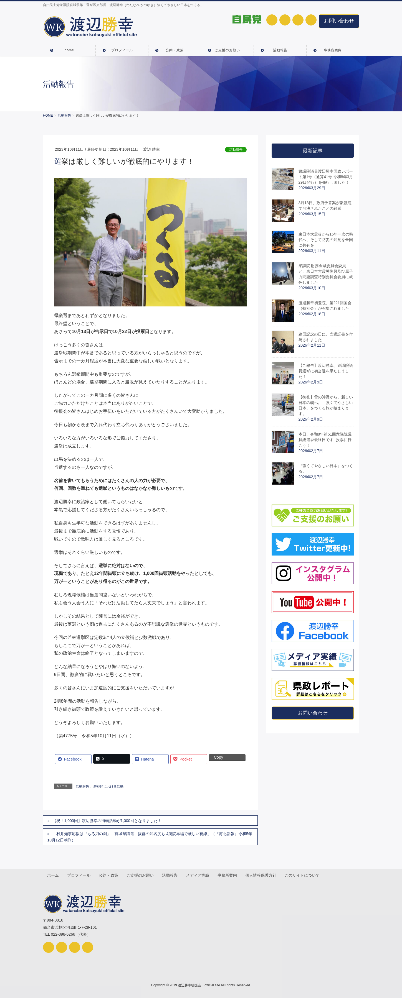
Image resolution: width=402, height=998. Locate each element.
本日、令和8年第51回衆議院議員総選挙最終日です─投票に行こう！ (325, 439)
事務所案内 (229, 875)
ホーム (53, 875)
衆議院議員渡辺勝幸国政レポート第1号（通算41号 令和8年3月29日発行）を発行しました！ (326, 177)
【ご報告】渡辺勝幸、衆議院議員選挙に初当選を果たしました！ (326, 371)
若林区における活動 (108, 787)
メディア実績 (199, 875)
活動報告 (235, 150)
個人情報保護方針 (263, 875)
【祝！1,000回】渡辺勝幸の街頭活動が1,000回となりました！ (106, 820)
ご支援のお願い (141, 875)
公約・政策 (109, 875)
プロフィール (79, 875)
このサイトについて (304, 875)
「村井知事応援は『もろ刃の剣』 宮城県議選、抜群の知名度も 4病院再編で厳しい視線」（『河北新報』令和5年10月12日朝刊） (149, 836)
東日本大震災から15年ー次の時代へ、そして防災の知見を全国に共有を (326, 239)
